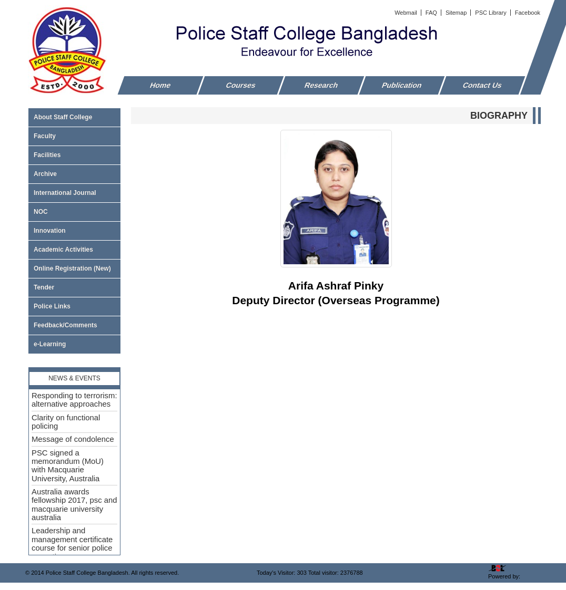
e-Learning (50, 344)
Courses (241, 85)
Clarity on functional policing (66, 421)
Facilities (74, 155)
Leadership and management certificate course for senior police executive (72, 543)
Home (161, 85)
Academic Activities (63, 249)
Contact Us (482, 85)
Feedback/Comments (65, 325)
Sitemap (457, 12)
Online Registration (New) (72, 268)
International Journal (74, 192)
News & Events (74, 378)
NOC (41, 211)
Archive (74, 174)
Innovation (50, 230)
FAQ (432, 12)
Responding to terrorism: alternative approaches (74, 399)
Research (322, 85)
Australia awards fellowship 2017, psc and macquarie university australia (74, 505)
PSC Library (491, 12)
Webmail (407, 12)
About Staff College (74, 117)
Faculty (74, 136)
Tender (74, 287)
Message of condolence (73, 439)
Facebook (527, 12)
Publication (402, 85)
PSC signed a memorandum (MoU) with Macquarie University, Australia (68, 466)
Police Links (52, 306)
